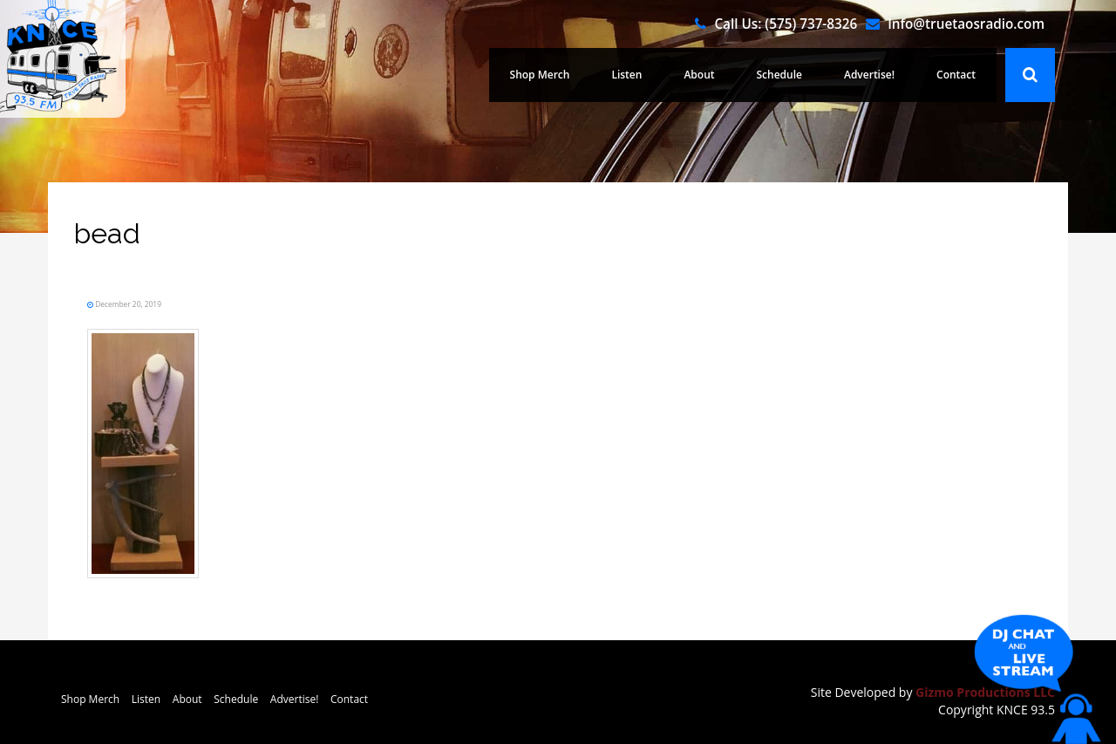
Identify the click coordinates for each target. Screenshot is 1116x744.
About (699, 74)
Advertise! (869, 74)
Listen (626, 74)
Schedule (779, 74)
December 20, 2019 (127, 304)
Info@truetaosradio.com (966, 23)
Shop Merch (540, 74)
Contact (956, 74)
